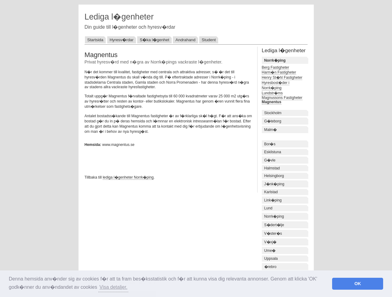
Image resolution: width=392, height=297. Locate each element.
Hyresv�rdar (122, 40)
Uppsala (271, 258)
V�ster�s (273, 233)
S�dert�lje (274, 225)
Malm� (270, 130)
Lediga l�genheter (119, 16)
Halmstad (272, 168)
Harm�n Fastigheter (279, 72)
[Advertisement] (156, 160)
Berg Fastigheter (275, 67)
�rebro (270, 267)
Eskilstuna (272, 152)
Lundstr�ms (272, 93)
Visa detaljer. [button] (113, 287)
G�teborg (272, 121)
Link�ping (273, 200)
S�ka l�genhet (154, 40)
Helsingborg (274, 176)
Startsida (95, 40)
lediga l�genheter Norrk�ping (128, 177)
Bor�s (270, 144)
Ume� (270, 250)
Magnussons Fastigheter (282, 98)
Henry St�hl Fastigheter (282, 77)
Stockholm (273, 113)
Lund (268, 208)
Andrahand (185, 40)
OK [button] (357, 283)
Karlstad (271, 192)
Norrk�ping (274, 216)
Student (209, 40)
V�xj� (270, 242)
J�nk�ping (274, 184)
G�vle (270, 160)
